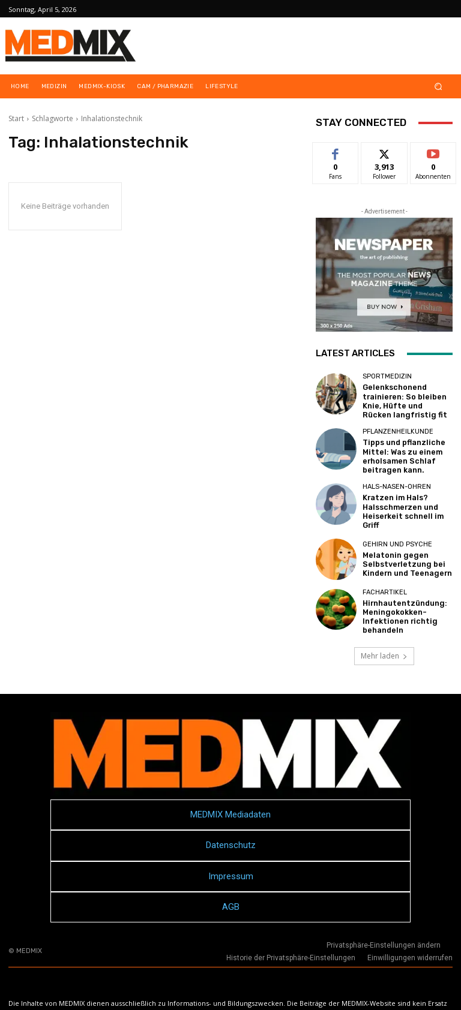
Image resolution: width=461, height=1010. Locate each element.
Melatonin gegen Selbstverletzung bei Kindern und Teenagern (402, 549)
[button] (438, 86)
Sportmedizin (387, 376)
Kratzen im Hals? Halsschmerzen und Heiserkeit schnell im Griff (406, 498)
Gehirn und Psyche (397, 531)
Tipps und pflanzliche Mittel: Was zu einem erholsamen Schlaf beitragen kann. (399, 449)
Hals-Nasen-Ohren (397, 480)
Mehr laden (384, 639)
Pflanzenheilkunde (398, 426)
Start (16, 118)
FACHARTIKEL (385, 577)
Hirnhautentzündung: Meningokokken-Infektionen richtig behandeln (399, 599)
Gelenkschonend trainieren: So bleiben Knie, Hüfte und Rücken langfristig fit (402, 398)
